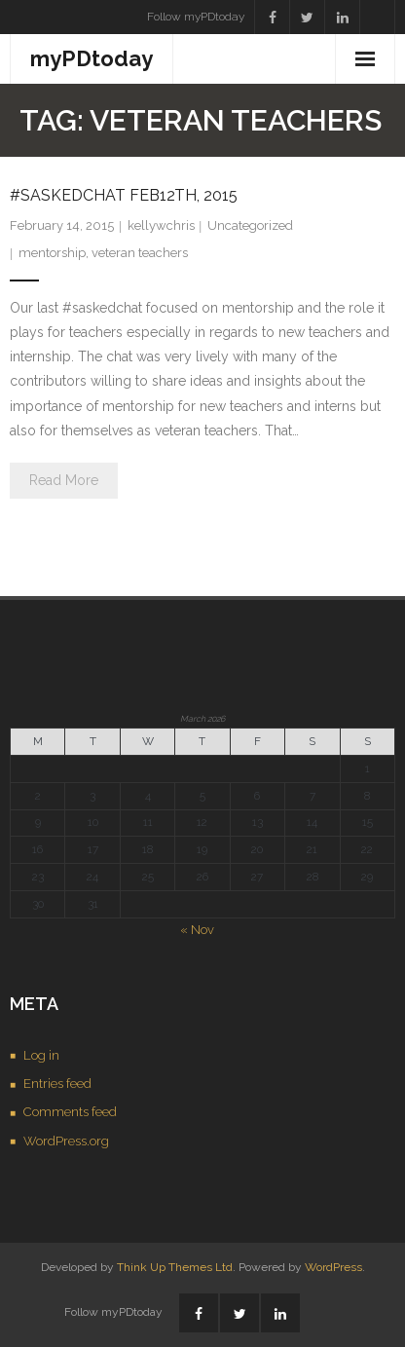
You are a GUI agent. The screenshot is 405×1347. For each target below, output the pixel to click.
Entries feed (57, 1083)
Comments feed (70, 1111)
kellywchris (161, 225)
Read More (63, 480)
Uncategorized (250, 225)
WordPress (333, 1267)
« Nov (197, 929)
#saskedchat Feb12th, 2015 (124, 195)
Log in (41, 1055)
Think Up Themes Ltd (175, 1267)
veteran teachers (140, 252)
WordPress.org (66, 1141)
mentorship (52, 252)
